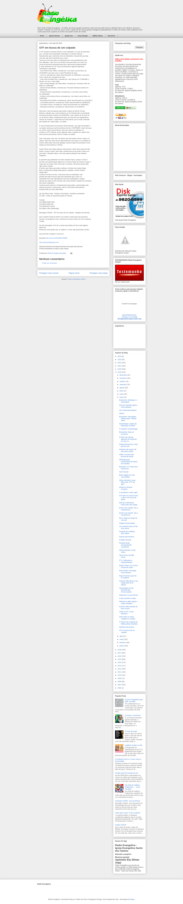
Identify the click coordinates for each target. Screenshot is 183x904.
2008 (120, 681)
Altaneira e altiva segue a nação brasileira (128, 602)
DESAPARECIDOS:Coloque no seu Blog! (129, 316)
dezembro (123, 375)
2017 (120, 653)
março (122, 639)
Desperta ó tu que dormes (128, 595)
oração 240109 (120, 825)
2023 (120, 359)
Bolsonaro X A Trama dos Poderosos (128, 468)
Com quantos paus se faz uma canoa (128, 527)
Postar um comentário (49, 263)
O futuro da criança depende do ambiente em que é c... (128, 439)
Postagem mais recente (48, 273)
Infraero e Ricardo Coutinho (125, 488)
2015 (120, 659)
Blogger (131, 899)
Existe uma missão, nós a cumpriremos (128, 509)
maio (121, 397)
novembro (123, 378)
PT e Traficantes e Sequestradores (125, 561)
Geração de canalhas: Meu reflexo (127, 532)
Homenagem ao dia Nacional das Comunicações (126, 590)
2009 (120, 678)
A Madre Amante (125, 540)
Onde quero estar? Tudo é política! (127, 813)
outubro (122, 381)
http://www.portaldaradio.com (49, 242)
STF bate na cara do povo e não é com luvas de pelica (128, 497)
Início (42, 36)
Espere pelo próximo (126, 537)
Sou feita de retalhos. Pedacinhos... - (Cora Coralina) (132, 787)
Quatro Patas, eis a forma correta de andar (128, 566)
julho (121, 391)
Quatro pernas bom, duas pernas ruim (128, 445)
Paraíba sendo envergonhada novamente (125, 545)
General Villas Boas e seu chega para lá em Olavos (128, 583)
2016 (120, 656)
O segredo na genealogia (128, 429)
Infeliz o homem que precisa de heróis (126, 455)
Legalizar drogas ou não (133, 745)
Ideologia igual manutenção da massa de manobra (128, 462)
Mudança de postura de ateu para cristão (127, 450)
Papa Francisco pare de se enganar (128, 577)
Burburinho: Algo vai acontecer (126, 433)
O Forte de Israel (131, 731)
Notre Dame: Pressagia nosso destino (127, 571)
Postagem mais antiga (99, 273)
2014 (120, 662)
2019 (120, 372)
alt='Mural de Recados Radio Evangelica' (129, 148)
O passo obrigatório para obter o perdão (134, 700)
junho (122, 394)
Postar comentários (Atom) (76, 279)
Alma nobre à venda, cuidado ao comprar (127, 618)
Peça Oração (83, 36)
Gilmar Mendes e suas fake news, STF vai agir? (127, 482)
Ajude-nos (69, 36)
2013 (120, 666)
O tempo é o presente (133, 715)
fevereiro (123, 642)
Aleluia (121, 413)
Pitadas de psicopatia (127, 523)
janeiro (122, 646)
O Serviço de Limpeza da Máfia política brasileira (128, 623)
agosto (122, 388)
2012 (120, 669)
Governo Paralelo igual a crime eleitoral (128, 406)
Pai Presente (123, 472)
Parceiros (111, 36)
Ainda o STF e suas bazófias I (126, 613)
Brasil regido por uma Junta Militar (127, 476)
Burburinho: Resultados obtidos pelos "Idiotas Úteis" (127, 419)
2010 (120, 675)
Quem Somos (54, 36)
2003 (120, 688)
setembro (123, 384)
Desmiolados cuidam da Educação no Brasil (128, 425)
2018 (120, 650)
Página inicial (74, 273)
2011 (120, 672)
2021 (120, 366)
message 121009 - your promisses (127, 801)
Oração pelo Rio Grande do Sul (126, 773)
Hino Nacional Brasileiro (128, 410)
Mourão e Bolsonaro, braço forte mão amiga (128, 504)
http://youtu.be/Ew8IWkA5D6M (56, 238)
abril (121, 636)
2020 (120, 369)
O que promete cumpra (127, 598)
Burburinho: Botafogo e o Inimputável (128, 401)
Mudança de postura (126, 627)
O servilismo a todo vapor (128, 492)
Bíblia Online (98, 36)
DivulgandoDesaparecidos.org (129, 319)
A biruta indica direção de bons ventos (128, 607)
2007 (120, 685)
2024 (120, 356)
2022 (120, 363)
